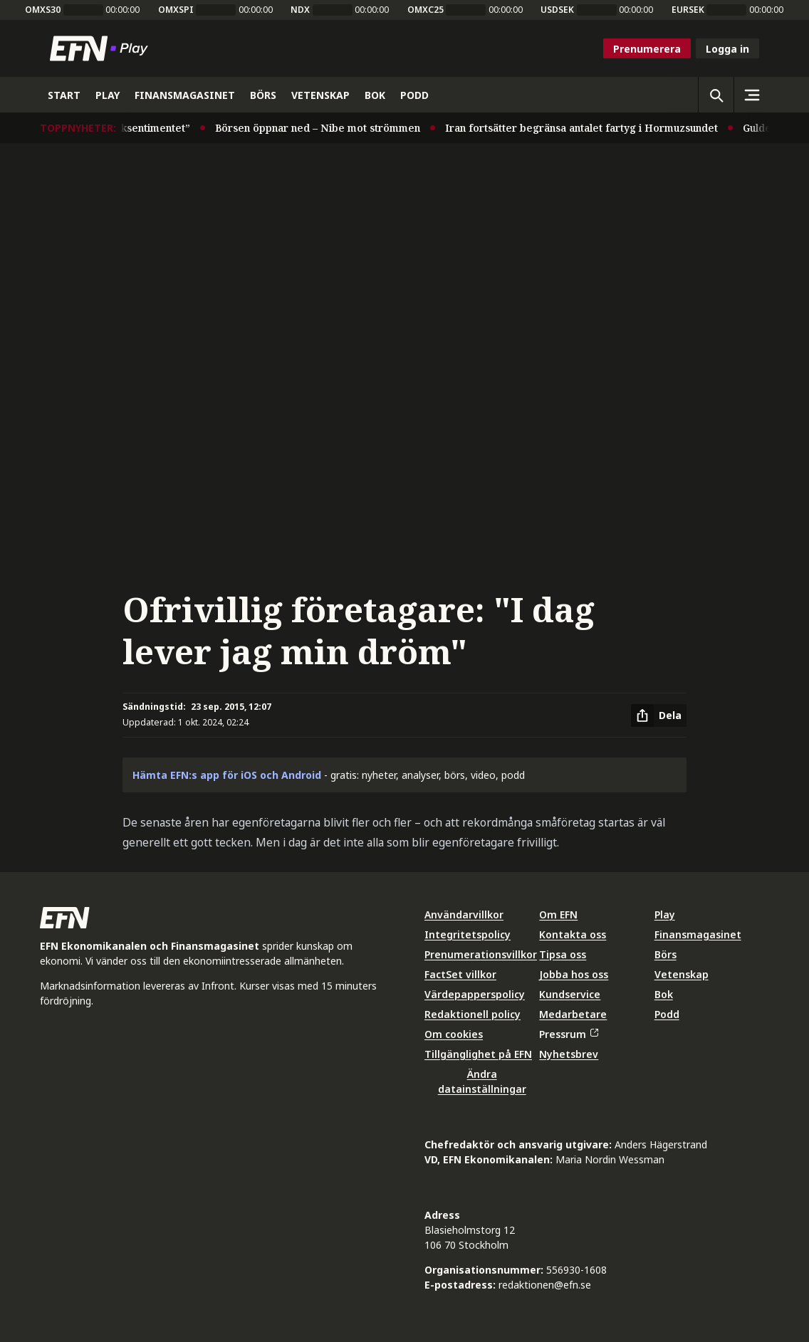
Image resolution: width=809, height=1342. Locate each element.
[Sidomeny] (751, 94)
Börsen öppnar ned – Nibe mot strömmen (322, 128)
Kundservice (569, 994)
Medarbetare (573, 1014)
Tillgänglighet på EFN (478, 1054)
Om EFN (558, 914)
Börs (665, 954)
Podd (666, 1014)
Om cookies (453, 1034)
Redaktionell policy (472, 1014)
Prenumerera (647, 49)
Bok (663, 994)
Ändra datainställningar (482, 1081)
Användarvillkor (463, 914)
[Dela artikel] (659, 715)
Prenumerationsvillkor (480, 954)
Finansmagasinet (697, 934)
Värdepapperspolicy (474, 994)
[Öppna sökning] (716, 94)
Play (664, 914)
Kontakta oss (572, 934)
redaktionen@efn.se (545, 1284)
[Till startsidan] (102, 48)
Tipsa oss (562, 954)
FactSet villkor (460, 974)
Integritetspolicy (467, 934)
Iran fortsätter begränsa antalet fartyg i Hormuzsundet (586, 128)
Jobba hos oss (573, 974)
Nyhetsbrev (568, 1054)
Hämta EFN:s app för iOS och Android (226, 775)
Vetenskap (681, 974)
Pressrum (568, 1034)
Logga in (727, 49)
